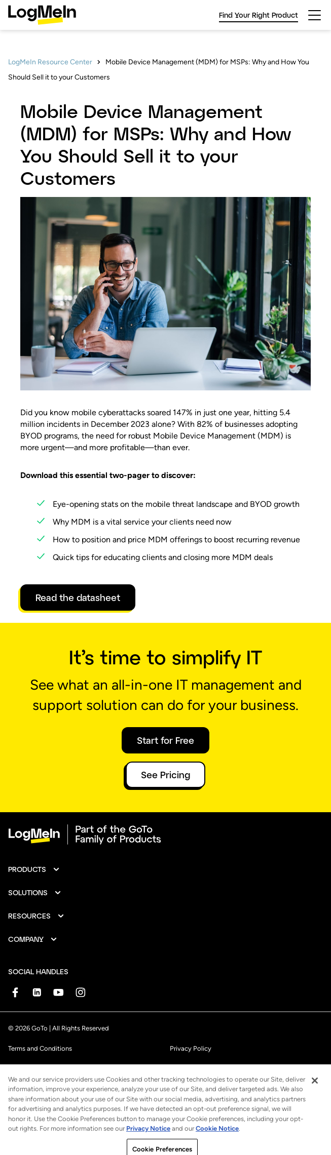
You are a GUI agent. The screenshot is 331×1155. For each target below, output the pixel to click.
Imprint (180, 1070)
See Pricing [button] (165, 774)
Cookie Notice (217, 1138)
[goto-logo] (165, 834)
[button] (34, 869)
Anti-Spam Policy (34, 1070)
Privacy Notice (148, 1138)
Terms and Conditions (40, 1048)
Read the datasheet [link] (77, 597)
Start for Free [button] (165, 740)
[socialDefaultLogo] (15, 992)
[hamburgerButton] (314, 15)
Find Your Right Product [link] (258, 15)
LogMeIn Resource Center (50, 62)
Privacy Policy (190, 1048)
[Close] (315, 1090)
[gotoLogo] (42, 15)
